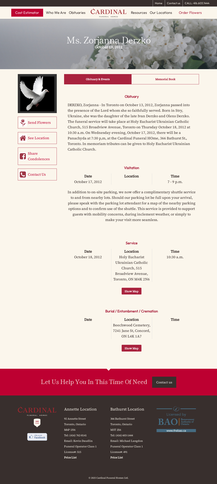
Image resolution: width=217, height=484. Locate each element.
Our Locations (161, 12)
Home (158, 3)
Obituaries (77, 12)
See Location (38, 137)
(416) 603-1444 (124, 435)
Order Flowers (190, 12)
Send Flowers (39, 122)
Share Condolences (39, 156)
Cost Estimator (27, 12)
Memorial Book (165, 79)
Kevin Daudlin (83, 441)
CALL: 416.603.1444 (197, 3)
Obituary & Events (98, 79)
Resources (139, 12)
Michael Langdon (131, 441)
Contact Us (37, 174)
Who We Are (56, 12)
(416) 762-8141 (78, 435)
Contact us (173, 3)
